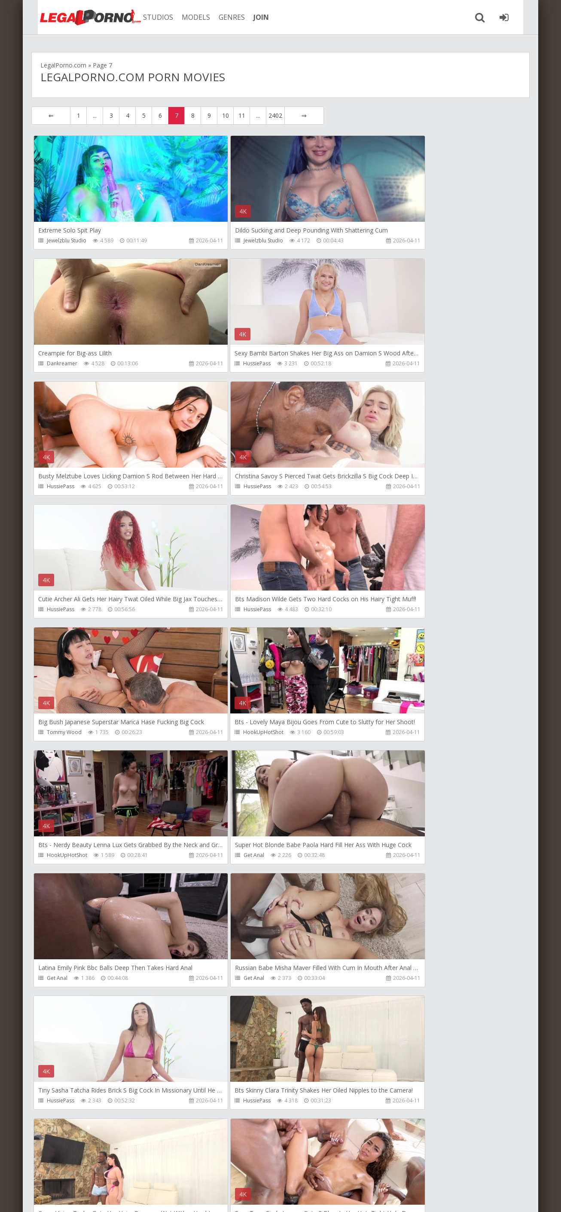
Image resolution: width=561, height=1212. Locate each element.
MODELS (187, 17)
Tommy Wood (395, 487)
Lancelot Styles (396, 857)
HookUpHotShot (67, 610)
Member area (91, 1171)
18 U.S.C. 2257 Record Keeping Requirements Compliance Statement (305, 1196)
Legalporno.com (78, 17)
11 (241, 115)
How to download (153, 1171)
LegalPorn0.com (94, 1196)
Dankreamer (393, 240)
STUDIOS (149, 17)
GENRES (223, 17)
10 (225, 115)
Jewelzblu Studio (66, 240)
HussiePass (60, 363)
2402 (275, 115)
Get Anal (388, 610)
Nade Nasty (226, 980)
